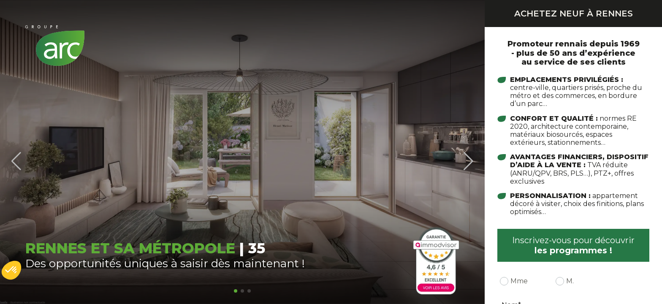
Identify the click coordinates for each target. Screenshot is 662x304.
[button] (235, 291)
